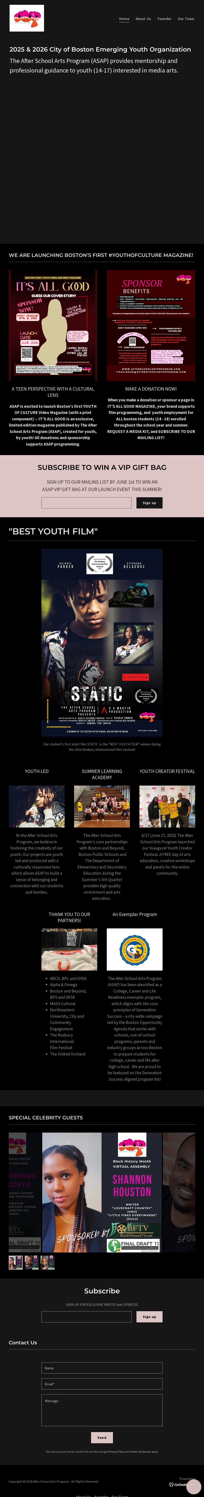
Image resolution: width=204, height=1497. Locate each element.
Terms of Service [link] (140, 1451)
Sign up (149, 502)
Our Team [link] (186, 18)
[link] (27, 17)
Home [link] (124, 18)
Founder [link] (165, 18)
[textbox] (86, 502)
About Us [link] (143, 18)
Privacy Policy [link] (116, 1451)
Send (102, 1437)
